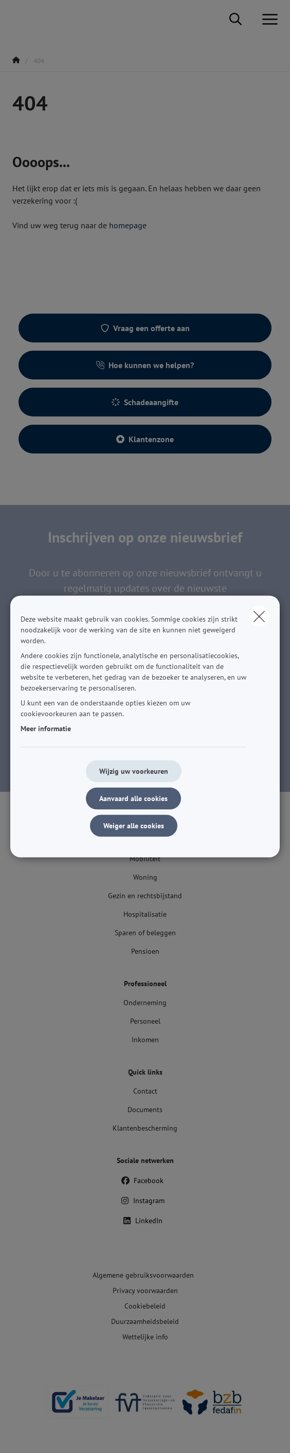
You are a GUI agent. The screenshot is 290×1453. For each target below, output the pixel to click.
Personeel (145, 1021)
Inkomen (145, 1039)
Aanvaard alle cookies (133, 798)
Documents (145, 1109)
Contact (145, 1091)
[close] (259, 616)
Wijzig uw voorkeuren (133, 771)
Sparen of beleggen (145, 932)
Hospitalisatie (145, 914)
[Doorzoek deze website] (235, 19)
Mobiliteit (145, 858)
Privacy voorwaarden (145, 1290)
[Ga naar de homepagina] (18, 19)
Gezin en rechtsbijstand (145, 895)
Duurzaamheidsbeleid (145, 1321)
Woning (145, 877)
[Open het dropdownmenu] (267, 19)
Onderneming (145, 1002)
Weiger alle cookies (133, 825)
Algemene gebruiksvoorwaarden (143, 1275)
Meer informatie (46, 728)
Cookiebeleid (145, 1306)
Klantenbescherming (145, 1128)
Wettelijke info (145, 1336)
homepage (128, 225)
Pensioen (145, 951)
